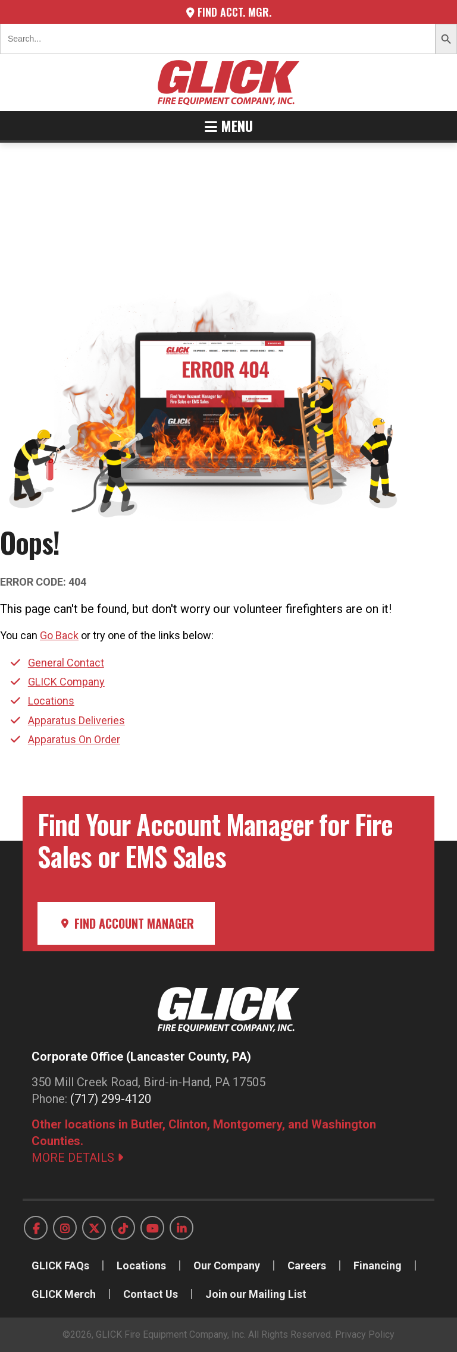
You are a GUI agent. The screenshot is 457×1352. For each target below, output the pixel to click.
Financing (377, 1265)
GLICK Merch (64, 1294)
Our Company (226, 1265)
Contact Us (150, 1294)
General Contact (66, 662)
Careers (306, 1265)
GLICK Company (66, 681)
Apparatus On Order (74, 739)
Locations (51, 700)
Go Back (59, 635)
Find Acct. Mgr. (228, 12)
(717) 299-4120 (110, 1099)
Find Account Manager (126, 923)
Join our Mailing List (255, 1294)
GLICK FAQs (60, 1265)
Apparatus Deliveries (76, 720)
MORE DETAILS (77, 1157)
